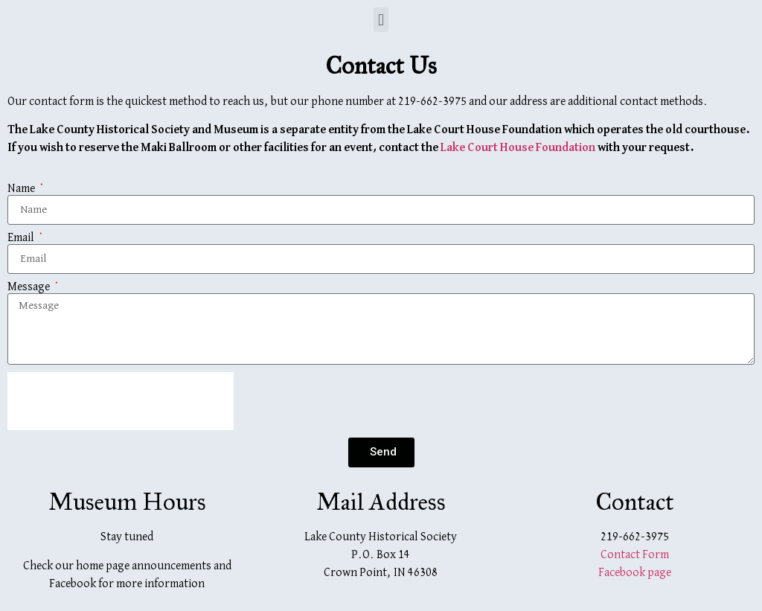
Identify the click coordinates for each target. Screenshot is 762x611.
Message (29, 287)
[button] (381, 19)
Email (21, 238)
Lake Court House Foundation (518, 148)
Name (22, 189)
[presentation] (120, 401)
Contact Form (635, 555)
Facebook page (634, 573)
